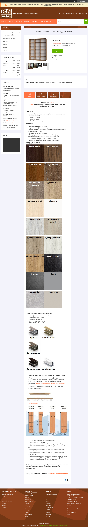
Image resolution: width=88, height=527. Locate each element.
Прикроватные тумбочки (73, 509)
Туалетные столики (72, 507)
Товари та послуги (14, 21)
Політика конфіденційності (60, 525)
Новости (4, 505)
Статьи (4, 507)
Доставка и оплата (7, 501)
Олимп (26, 516)
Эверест (27, 503)
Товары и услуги (6, 496)
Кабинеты (48, 503)
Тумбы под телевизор (73, 510)
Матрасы (48, 514)
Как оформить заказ (7, 500)
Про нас (26, 21)
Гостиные (48, 498)
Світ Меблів (28, 507)
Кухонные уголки (71, 499)
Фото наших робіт (8, 35)
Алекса (27, 512)
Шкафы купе (49, 507)
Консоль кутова (33, 403)
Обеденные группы (72, 501)
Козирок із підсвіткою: (35, 391)
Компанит (27, 497)
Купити (58, 51)
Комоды (69, 505)
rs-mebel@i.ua (11, 123)
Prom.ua (52, 522)
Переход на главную (7, 494)
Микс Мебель (28, 514)
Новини (5, 47)
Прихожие (48, 505)
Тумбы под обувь (71, 512)
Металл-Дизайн (29, 501)
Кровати (48, 512)
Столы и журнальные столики (75, 497)
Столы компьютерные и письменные (73, 494)
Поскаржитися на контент (46, 525)
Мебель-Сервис (29, 495)
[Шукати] (81, 21)
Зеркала (48, 516)
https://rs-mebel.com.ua (12, 121)
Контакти (34, 21)
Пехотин (27, 509)
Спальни (48, 500)
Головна (3, 21)
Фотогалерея (5, 498)
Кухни (47, 496)
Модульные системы (51, 494)
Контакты (4, 503)
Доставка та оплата (45, 21)
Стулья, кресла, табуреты (74, 503)
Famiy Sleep (28, 510)
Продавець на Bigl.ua (44, 523)
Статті (5, 50)
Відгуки (5, 44)
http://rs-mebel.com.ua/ (58, 474)
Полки (68, 514)
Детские (48, 501)
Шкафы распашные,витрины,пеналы (53, 510)
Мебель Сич (28, 499)
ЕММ (26, 505)
